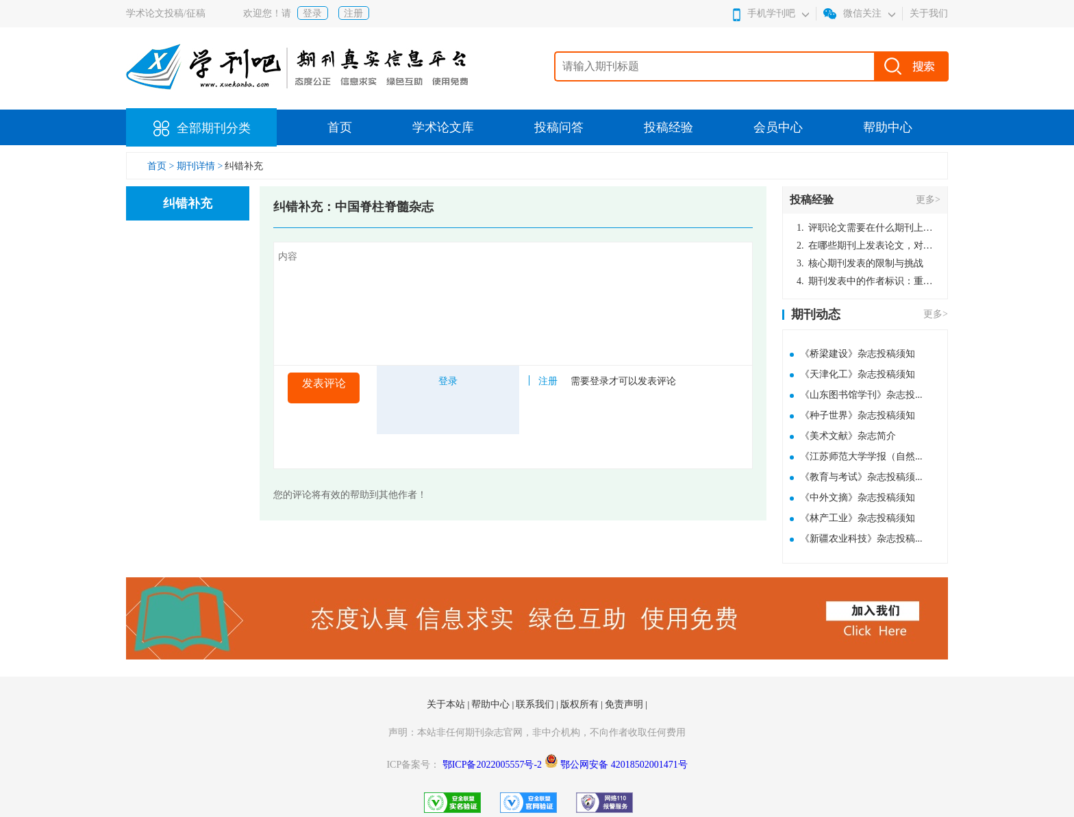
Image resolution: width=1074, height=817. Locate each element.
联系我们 (536, 704)
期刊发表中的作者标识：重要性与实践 (865, 281)
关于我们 (929, 13)
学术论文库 (443, 127)
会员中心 (778, 127)
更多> (928, 199)
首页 (339, 127)
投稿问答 (559, 127)
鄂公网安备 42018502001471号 (624, 764)
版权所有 (580, 704)
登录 (312, 13)
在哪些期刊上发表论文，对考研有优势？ (865, 245)
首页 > (162, 166)
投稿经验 (668, 127)
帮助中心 (887, 127)
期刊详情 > (200, 166)
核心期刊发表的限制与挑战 (860, 263)
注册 (353, 13)
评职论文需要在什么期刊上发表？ (865, 228)
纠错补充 (244, 166)
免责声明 (625, 704)
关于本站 (447, 704)
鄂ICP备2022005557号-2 (493, 764)
